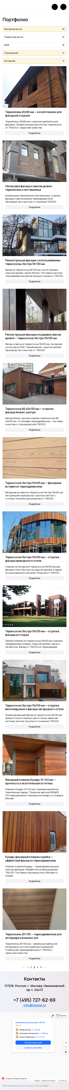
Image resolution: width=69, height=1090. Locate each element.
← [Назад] (24, 967)
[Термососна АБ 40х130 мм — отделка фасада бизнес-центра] (34, 384)
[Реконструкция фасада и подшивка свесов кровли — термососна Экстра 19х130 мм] (34, 309)
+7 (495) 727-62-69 (34, 1000)
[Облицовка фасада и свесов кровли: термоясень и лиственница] (34, 161)
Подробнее (34, 133)
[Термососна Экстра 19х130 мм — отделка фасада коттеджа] (34, 606)
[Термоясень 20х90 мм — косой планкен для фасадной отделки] (34, 87)
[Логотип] (10, 7)
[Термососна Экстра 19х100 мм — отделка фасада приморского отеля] (34, 532)
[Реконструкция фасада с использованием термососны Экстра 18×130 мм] (34, 235)
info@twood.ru (34, 1005)
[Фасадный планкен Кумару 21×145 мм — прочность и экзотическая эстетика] (34, 754)
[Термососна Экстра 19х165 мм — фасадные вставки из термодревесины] (34, 458)
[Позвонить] (55, 7)
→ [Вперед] (45, 967)
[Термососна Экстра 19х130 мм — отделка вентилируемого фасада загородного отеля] (34, 680)
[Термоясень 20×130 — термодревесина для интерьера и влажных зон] (34, 909)
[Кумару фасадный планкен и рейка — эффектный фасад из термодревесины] (34, 832)
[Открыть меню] (63, 7)
